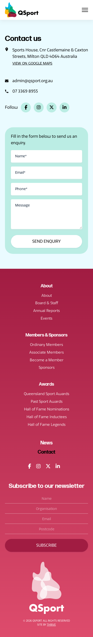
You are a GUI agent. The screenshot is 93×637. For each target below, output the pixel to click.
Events (46, 318)
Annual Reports (46, 310)
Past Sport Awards (46, 401)
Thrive (51, 624)
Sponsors (47, 367)
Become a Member (46, 360)
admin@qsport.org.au (32, 80)
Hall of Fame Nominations (46, 409)
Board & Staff (46, 303)
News (46, 443)
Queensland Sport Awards (46, 394)
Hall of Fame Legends (46, 424)
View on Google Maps (32, 63)
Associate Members (46, 352)
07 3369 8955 (25, 91)
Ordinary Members (46, 344)
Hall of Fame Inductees (47, 417)
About (46, 295)
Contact (46, 452)
